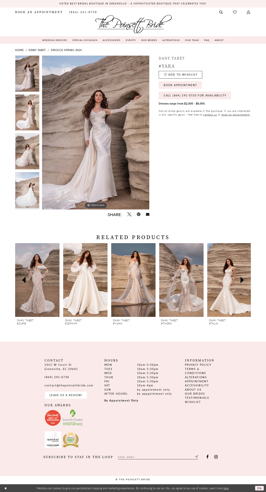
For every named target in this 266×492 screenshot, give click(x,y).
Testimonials (197, 398)
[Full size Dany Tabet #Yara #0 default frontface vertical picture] (95, 132)
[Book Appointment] (39, 11)
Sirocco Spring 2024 (66, 50)
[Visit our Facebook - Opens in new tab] (207, 457)
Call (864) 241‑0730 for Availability (195, 96)
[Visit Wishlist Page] (235, 12)
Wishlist (193, 402)
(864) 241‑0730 (57, 377)
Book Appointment (180, 85)
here (226, 488)
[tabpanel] (27, 74)
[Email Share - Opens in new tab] (148, 214)
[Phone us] (83, 11)
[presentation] (37, 280)
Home (19, 50)
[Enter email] (158, 457)
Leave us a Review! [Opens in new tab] (66, 395)
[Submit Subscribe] (197, 457)
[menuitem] (39, 11)
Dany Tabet (37, 50)
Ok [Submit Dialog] (259, 488)
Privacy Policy (198, 365)
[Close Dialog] (5, 488)
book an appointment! (235, 115)
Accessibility (197, 385)
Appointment (197, 381)
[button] (249, 12)
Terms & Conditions (195, 371)
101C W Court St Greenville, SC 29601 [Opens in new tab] (61, 367)
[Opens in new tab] (53, 418)
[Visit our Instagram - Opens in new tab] (216, 457)
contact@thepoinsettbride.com (69, 385)
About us (193, 389)
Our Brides (195, 393)
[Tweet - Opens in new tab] (129, 214)
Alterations (196, 377)
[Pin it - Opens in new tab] (139, 214)
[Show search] (221, 12)
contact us (210, 115)
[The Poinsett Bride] (133, 24)
